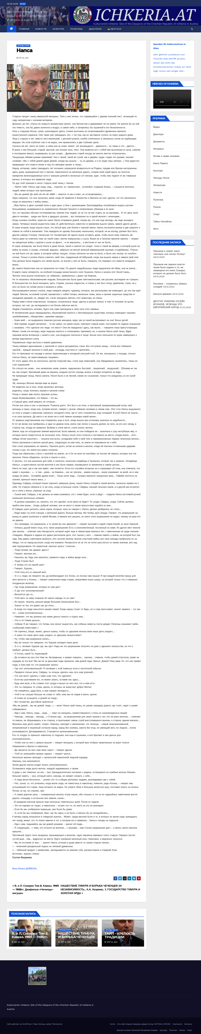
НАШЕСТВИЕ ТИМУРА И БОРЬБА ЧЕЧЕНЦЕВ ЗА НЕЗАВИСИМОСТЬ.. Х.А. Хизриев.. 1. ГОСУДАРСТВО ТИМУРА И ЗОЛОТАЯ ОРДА (100, 889)
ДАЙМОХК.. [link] (32, 868)
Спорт (156, 214)
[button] (192, 29)
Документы (159, 141)
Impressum (177, 1024)
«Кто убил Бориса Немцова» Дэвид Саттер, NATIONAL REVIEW (144, 1024)
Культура (58, 29)
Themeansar (57, 1024)
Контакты (188, 1024)
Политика (76, 29)
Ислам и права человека (166, 156)
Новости (41, 29)
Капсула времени (162, 294)
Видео (156, 127)
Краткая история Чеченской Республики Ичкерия (137, 1030)
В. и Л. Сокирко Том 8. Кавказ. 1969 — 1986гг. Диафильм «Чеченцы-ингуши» (35, 889)
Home (112, 1024)
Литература (159, 185)
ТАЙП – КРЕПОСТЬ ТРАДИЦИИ (120, 935)
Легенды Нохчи (23, 45)
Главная (24, 29)
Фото (155, 229)
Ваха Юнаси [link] (19, 868)
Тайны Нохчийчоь (162, 221)
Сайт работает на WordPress (19, 1024)
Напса (24, 50)
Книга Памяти (160, 163)
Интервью (158, 149)
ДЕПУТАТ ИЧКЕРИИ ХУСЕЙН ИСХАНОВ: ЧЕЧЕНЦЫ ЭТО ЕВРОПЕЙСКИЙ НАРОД (169, 304)
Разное (157, 207)
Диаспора (95, 29)
